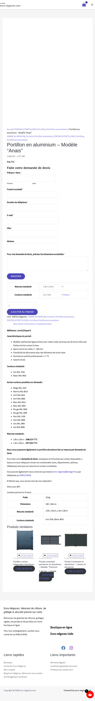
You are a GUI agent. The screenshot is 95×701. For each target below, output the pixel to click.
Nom (34, 183)
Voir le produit (24, 555)
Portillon (42, 129)
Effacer (67, 294)
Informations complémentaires (38, 324)
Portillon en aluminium (57, 129)
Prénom (10, 183)
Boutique (8, 662)
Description (18, 324)
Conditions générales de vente (63, 666)
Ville (9, 228)
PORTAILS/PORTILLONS (25, 129)
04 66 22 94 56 (25, 475)
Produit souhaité (15, 189)
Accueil (10, 129)
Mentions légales (57, 662)
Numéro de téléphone (17, 202)
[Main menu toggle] (92, 5)
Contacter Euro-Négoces (15, 666)
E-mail (10, 215)
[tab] (18, 324)
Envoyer (16, 276)
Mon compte (9, 669)
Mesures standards (23, 286)
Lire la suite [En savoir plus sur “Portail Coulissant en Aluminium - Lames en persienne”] (75, 571)
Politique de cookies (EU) (61, 669)
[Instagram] (71, 648)
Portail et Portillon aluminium (39, 136)
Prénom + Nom (14, 172)
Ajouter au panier (22, 312)
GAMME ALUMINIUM (16, 136)
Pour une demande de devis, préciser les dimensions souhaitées (36, 254)
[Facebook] (63, 648)
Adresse (10, 241)
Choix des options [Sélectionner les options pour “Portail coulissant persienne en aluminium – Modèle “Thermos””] (46, 577)
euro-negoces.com (10, 5)
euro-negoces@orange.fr (64, 471)
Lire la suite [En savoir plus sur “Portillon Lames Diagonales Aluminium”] (24, 568)
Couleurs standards (23, 294)
